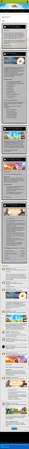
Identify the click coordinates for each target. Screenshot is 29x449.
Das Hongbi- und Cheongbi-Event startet (14, 189)
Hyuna (7, 346)
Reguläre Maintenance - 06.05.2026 (13, 158)
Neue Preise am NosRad (11, 53)
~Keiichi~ (8, 331)
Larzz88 (8, 338)
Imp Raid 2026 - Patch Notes (12, 204)
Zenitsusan (8, 27)
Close (7, 447)
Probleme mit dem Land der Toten (13, 26)
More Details (3, 447)
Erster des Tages (17, 332)
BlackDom (8, 403)
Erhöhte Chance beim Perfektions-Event (14, 128)
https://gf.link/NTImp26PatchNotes (12, 193)
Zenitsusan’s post (11, 404)
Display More (14, 428)
